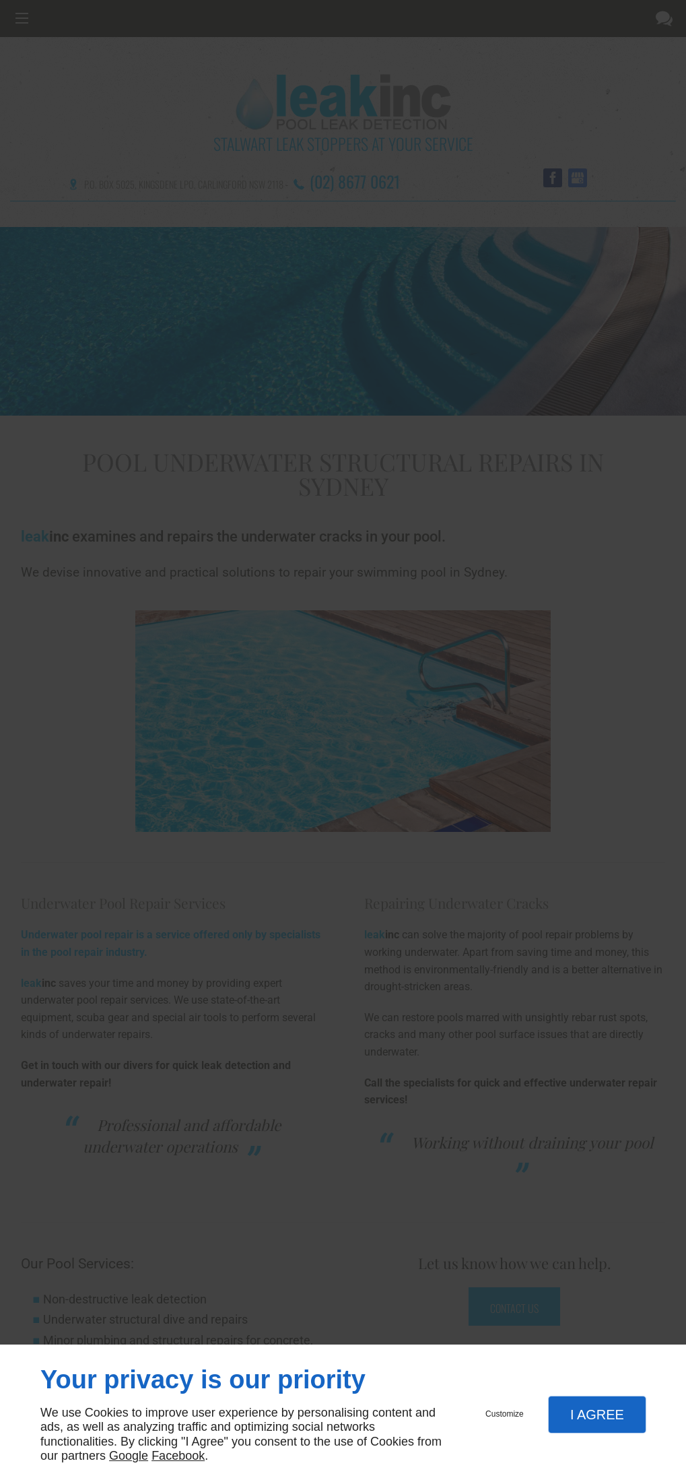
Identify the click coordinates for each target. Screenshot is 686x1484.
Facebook (178, 1455)
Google (128, 1455)
